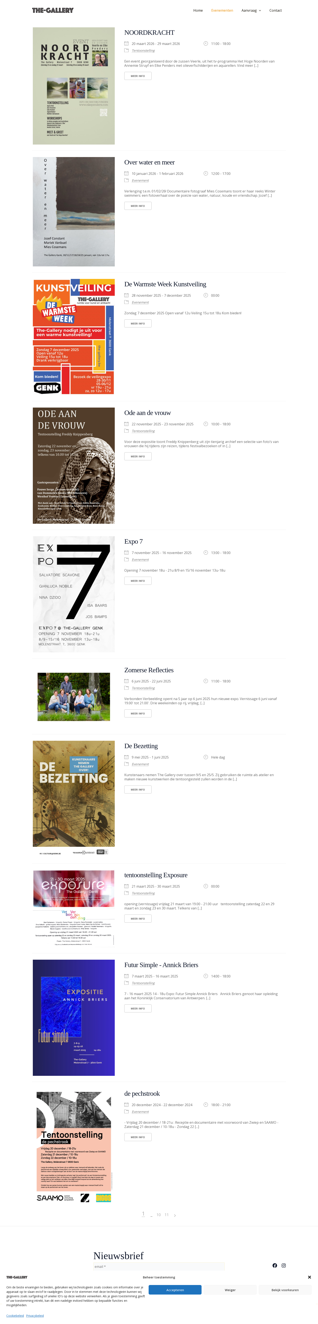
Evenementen (226, 10)
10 (187, 1214)
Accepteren (175, 1290)
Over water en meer (152, 162)
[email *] (159, 1266)
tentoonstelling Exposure (159, 874)
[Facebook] (274, 1265)
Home (204, 10)
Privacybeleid (35, 1316)
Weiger (230, 1290)
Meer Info (138, 76)
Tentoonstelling (144, 50)
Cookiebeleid (15, 1316)
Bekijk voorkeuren (285, 1290)
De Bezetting (143, 745)
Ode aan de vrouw (150, 412)
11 (195, 1214)
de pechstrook (144, 1093)
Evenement (141, 180)
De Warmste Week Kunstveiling (170, 284)
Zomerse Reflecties (152, 669)
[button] (309, 1277)
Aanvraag (254, 10)
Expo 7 (134, 541)
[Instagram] (283, 1265)
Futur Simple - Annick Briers (165, 964)
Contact (276, 10)
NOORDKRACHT (152, 32)
